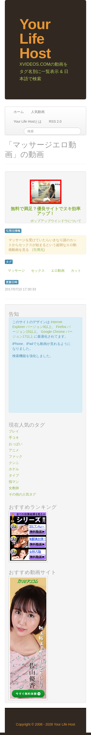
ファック (15, 456)
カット (76, 270)
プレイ (14, 431)
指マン (14, 482)
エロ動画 (58, 270)
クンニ (14, 463)
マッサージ (16, 270)
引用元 (38, 250)
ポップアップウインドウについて (55, 221)
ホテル (14, 469)
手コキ (14, 437)
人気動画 (38, 112)
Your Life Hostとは (27, 121)
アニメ (14, 450)
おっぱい (15, 444)
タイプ (14, 475)
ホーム (19, 112)
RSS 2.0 (55, 121)
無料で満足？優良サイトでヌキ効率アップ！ (46, 211)
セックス (38, 270)
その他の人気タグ (22, 494)
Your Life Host (35, 38)
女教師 (14, 488)
